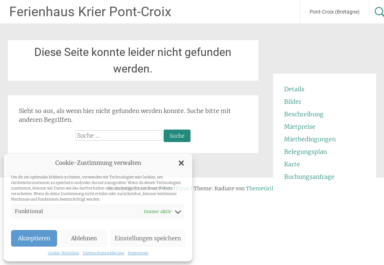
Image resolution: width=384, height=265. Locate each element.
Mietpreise (299, 126)
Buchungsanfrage (309, 176)
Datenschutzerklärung (103, 253)
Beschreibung (304, 114)
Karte (292, 164)
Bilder (292, 101)
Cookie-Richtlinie (63, 253)
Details (294, 89)
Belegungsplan (305, 151)
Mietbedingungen (310, 139)
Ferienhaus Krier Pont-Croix (90, 12)
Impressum (138, 253)
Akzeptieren (34, 238)
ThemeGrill (260, 188)
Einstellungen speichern (148, 238)
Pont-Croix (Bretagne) (335, 12)
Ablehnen (84, 238)
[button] (181, 163)
